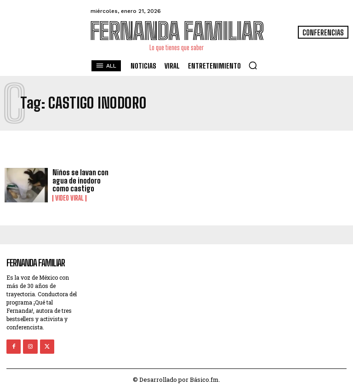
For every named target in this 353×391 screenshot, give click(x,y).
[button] (253, 65)
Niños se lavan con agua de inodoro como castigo (80, 180)
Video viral (69, 198)
